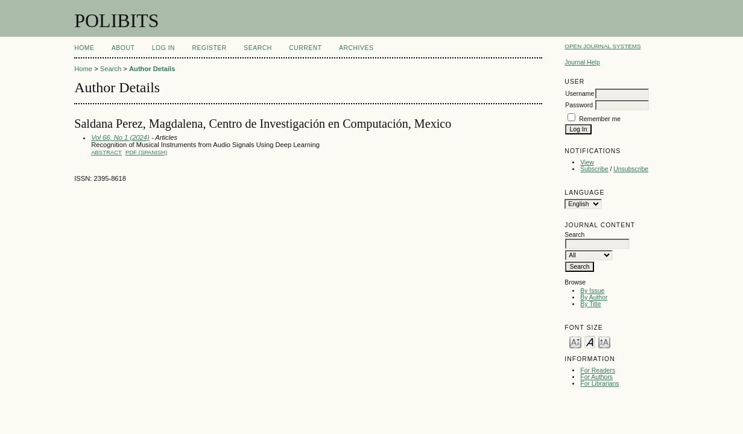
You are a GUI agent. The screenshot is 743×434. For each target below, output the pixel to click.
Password (579, 105)
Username (579, 93)
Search (257, 48)
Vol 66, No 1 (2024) (120, 137)
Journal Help (581, 62)
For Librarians (599, 383)
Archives (356, 48)
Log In (163, 48)
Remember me (600, 119)
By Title (590, 304)
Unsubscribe (630, 169)
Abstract (106, 152)
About (123, 48)
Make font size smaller (575, 341)
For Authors (596, 377)
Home (84, 48)
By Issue (592, 291)
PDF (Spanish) (146, 152)
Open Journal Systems (602, 46)
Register (209, 48)
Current (305, 48)
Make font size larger (604, 341)
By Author (593, 297)
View (586, 162)
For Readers (597, 370)
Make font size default (590, 341)
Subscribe (594, 169)
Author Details (152, 68)
